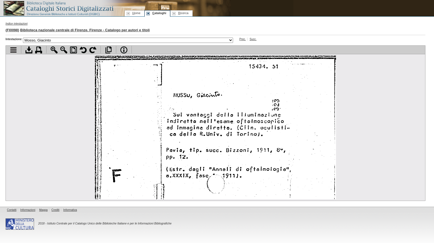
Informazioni (27, 209)
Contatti (11, 209)
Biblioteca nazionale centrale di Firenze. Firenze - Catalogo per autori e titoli (85, 30)
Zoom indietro (63, 49)
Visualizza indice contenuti (13, 49)
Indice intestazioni (17, 23)
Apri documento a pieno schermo (108, 49)
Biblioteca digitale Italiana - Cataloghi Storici (58, 8)
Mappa (43, 209)
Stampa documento (38, 49)
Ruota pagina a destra (92, 49)
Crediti (55, 209)
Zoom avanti (54, 49)
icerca (183, 13)
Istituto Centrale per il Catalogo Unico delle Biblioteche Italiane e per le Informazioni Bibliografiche (109, 223)
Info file (123, 49)
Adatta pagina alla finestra (73, 49)
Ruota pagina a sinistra (83, 49)
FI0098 (12, 30)
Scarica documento (28, 49)
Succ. (253, 39)
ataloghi (159, 13)
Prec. (242, 39)
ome (136, 13)
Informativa (70, 209)
